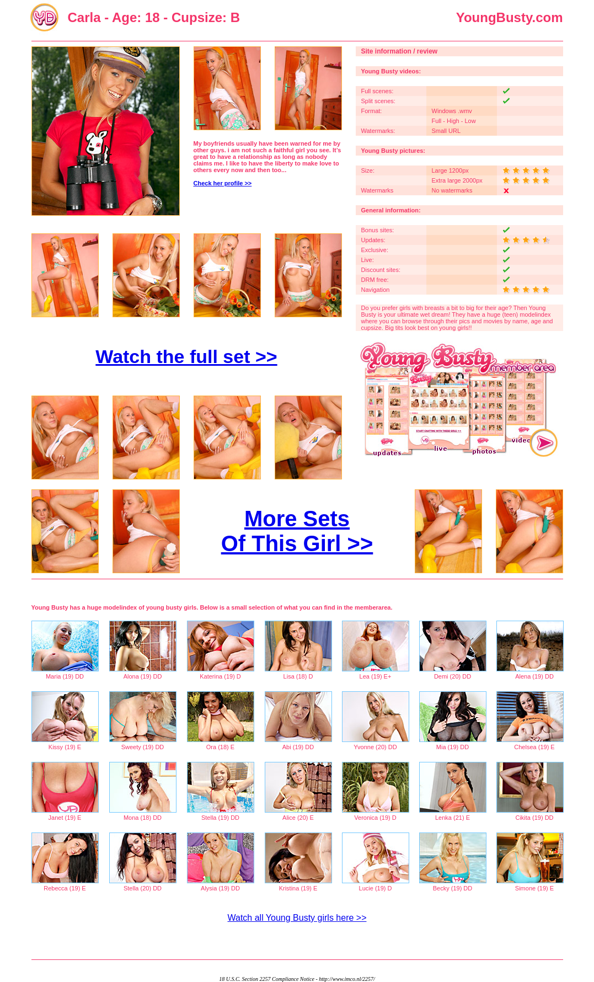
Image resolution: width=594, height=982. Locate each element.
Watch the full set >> (186, 356)
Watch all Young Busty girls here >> (297, 917)
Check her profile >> (223, 183)
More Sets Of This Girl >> (297, 531)
